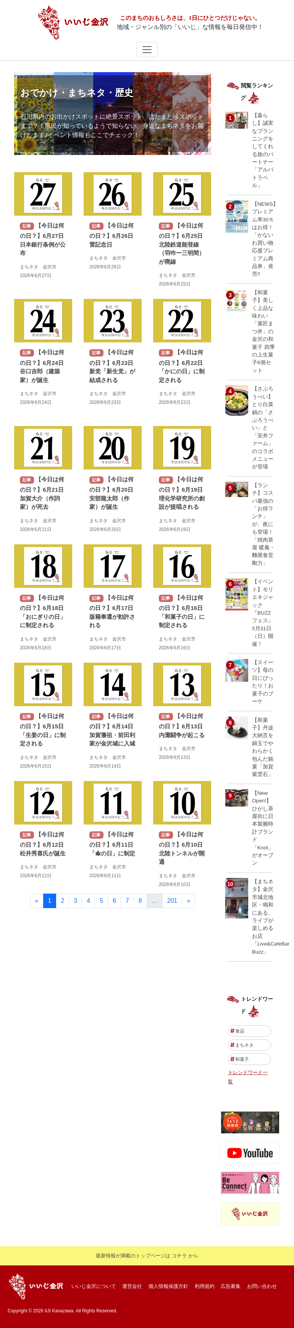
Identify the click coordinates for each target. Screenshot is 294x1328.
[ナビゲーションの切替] (147, 49)
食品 (237, 1031)
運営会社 (132, 1286)
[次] (188, 901)
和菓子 (239, 1059)
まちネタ (242, 1045)
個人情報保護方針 (168, 1286)
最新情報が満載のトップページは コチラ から (147, 1256)
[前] (37, 901)
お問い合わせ (262, 1286)
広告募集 (231, 1286)
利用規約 (205, 1286)
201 (172, 900)
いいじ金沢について (93, 1286)
